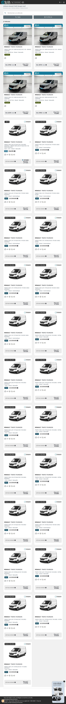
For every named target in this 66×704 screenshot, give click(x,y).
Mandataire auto (7, 8)
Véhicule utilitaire (15, 8)
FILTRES (48, 17)
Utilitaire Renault (24, 8)
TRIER (17, 17)
